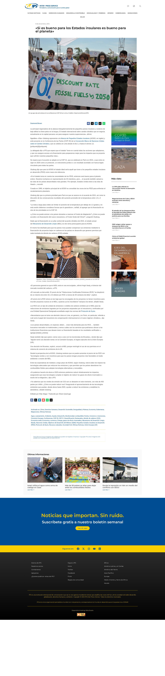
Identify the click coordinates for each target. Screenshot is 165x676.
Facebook (71, 573)
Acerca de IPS (36, 563)
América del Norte (111, 569)
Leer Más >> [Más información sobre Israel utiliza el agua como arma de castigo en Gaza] (30, 490)
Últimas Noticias (34, 13)
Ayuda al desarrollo (58, 416)
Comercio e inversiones (97, 416)
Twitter (70, 569)
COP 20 (55, 418)
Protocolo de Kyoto (88, 311)
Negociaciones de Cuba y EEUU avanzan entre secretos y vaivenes (123, 200)
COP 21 (61, 418)
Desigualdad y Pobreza (96, 13)
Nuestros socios (37, 566)
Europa (106, 576)
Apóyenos (35, 573)
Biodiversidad (69, 416)
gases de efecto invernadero (72, 420)
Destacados (79, 418)
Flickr (70, 576)
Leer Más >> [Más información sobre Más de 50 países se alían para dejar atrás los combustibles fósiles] (68, 490)
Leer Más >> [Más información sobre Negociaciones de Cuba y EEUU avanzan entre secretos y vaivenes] (115, 204)
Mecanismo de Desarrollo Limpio (45, 224)
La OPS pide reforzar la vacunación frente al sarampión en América (123, 188)
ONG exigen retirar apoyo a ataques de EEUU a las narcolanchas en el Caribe (122, 226)
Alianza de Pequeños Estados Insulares (75, 138)
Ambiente (48, 416)
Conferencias (48, 418)
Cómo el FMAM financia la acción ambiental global (124, 237)
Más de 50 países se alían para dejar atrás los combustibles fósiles (80, 486)
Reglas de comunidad (76, 580)
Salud (82, 17)
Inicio (70, 566)
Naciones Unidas (41, 423)
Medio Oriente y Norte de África (116, 580)
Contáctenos (36, 569)
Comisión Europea (37, 418)
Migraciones (132, 13)
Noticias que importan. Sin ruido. (82, 515)
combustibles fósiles (82, 416)
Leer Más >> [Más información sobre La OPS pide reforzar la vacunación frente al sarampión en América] (115, 192)
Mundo (33, 423)
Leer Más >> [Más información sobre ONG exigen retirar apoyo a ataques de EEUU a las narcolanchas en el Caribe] (115, 230)
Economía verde (36, 420)
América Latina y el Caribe (113, 566)
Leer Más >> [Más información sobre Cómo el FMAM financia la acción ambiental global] (115, 240)
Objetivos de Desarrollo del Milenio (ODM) (62, 423)
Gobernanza (121, 13)
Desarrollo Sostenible (75, 13)
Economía (92, 409)
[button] (140, 6)
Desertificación (69, 418)
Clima (44, 13)
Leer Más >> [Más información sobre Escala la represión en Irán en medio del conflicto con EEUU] (106, 490)
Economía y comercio (49, 420)
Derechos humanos (56, 13)
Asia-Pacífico (109, 573)
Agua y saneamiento (37, 416)
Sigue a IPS (72, 563)
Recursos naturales (55, 425)
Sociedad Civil (67, 425)
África (106, 563)
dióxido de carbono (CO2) (92, 418)
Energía (59, 420)
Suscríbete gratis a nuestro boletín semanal (82, 522)
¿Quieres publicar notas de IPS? (43, 576)
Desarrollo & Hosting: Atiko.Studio (82, 610)
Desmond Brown (36, 123)
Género (110, 13)
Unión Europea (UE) (91, 425)
